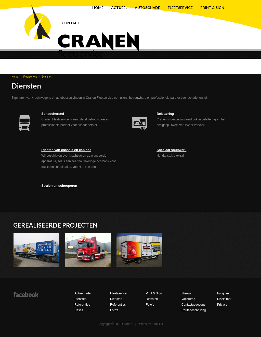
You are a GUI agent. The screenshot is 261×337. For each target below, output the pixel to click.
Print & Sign (212, 7)
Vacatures (188, 299)
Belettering (165, 114)
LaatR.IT (158, 324)
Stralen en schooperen (59, 186)
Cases (78, 310)
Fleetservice (180, 7)
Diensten (47, 76)
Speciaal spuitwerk (171, 150)
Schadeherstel (52, 114)
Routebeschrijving (193, 310)
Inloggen (223, 293)
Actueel (119, 7)
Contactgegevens (193, 304)
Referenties (82, 304)
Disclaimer (224, 299)
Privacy (222, 304)
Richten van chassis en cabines (66, 150)
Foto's (114, 310)
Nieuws (186, 293)
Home (97, 7)
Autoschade (147, 7)
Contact (71, 23)
